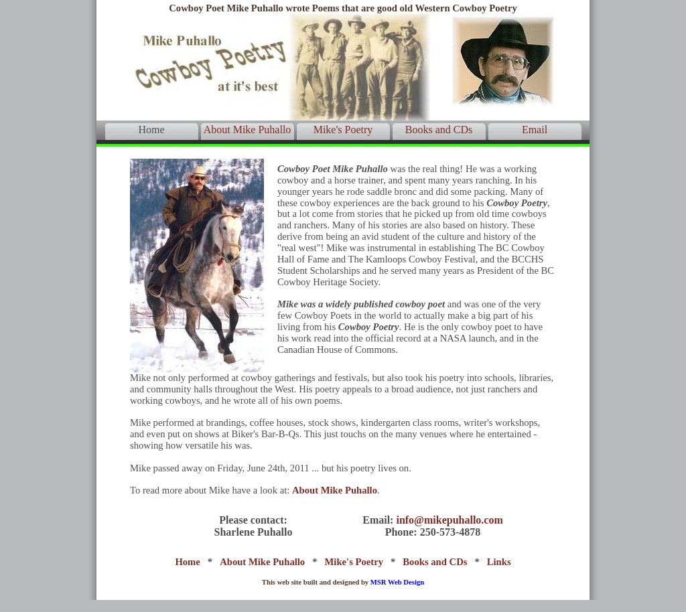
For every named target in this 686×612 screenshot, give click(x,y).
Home (151, 129)
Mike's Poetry (343, 129)
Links (499, 561)
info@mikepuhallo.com (449, 520)
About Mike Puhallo (247, 129)
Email (534, 129)
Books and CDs (438, 129)
